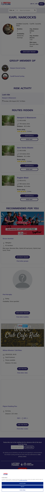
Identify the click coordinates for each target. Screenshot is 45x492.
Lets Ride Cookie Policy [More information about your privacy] (23, 480)
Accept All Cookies (22, 483)
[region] (22, 480)
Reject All (22, 486)
